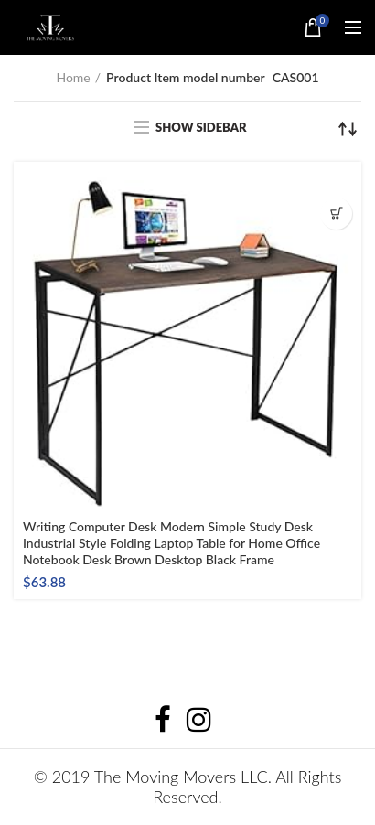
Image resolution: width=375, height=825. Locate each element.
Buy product (336, 214)
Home (73, 77)
